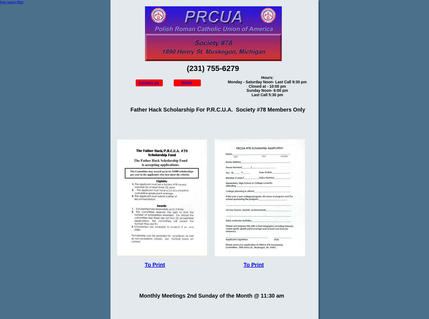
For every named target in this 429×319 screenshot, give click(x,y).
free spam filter (12, 2)
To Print (155, 265)
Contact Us (149, 83)
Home (186, 82)
